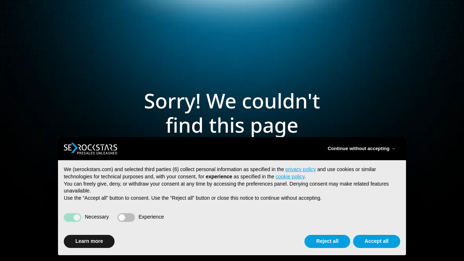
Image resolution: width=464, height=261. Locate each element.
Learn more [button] (89, 241)
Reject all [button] (327, 241)
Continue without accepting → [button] (361, 148)
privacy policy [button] (300, 169)
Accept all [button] (377, 241)
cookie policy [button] (290, 176)
